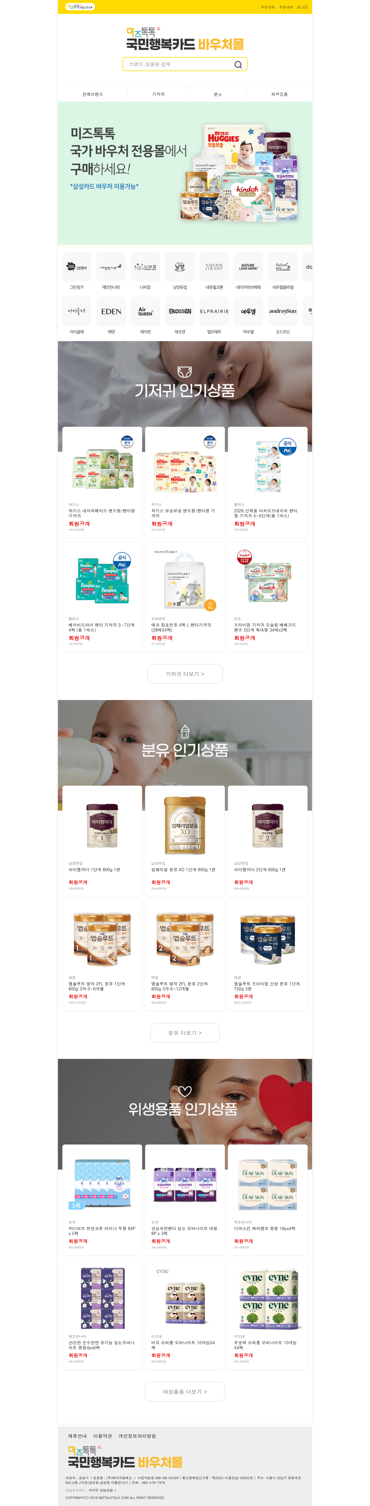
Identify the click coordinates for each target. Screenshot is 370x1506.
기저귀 (158, 94)
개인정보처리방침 (137, 1436)
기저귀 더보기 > (184, 674)
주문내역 (268, 6)
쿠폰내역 (286, 6)
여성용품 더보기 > (185, 1391)
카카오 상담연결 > (102, 1490)
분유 (218, 94)
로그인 (302, 6)
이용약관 (102, 1436)
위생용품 (279, 94)
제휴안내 (77, 1436)
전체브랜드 (92, 94)
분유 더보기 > (185, 1032)
